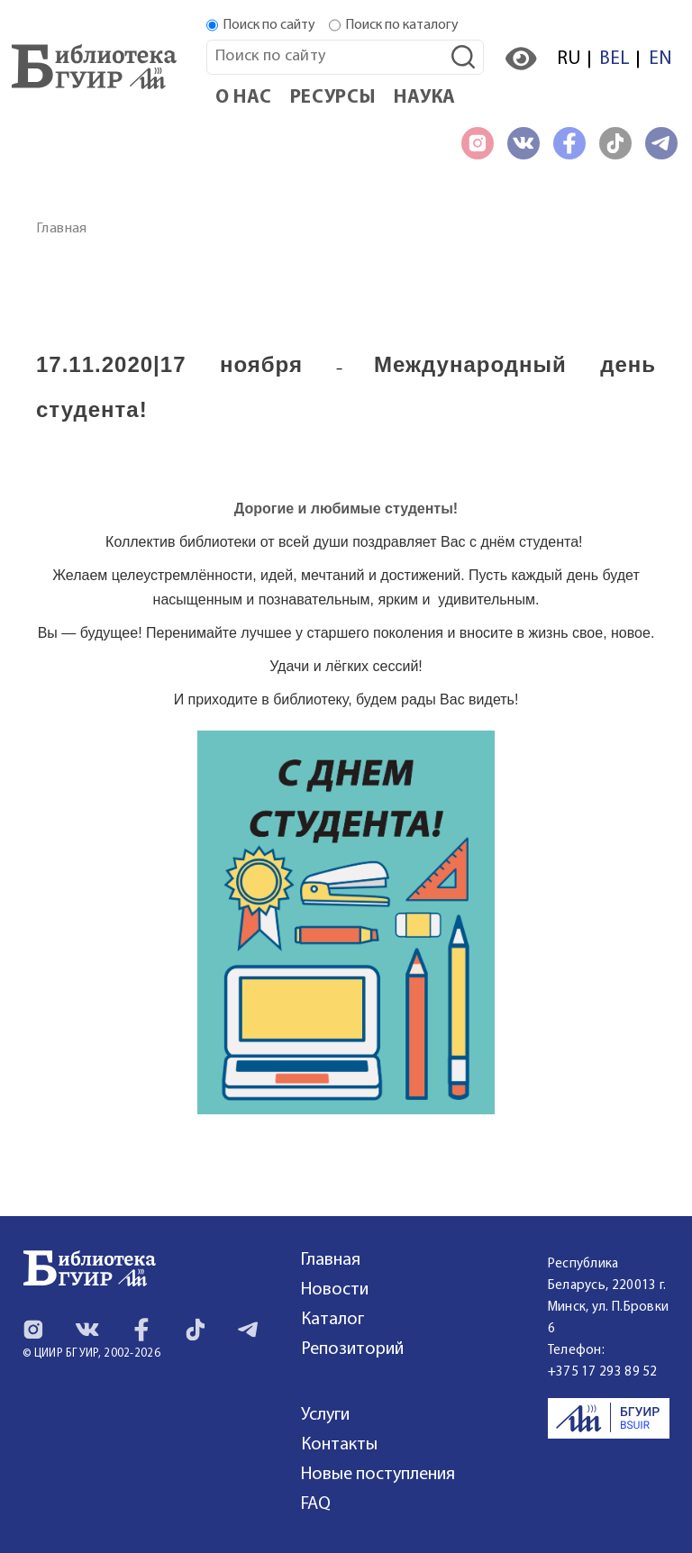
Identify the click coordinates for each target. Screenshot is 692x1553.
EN (660, 59)
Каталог (332, 1320)
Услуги (325, 1415)
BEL (614, 59)
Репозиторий (352, 1349)
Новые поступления (378, 1475)
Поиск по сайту (269, 25)
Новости (335, 1290)
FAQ (316, 1504)
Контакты (339, 1445)
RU (568, 59)
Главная (61, 229)
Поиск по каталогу (402, 25)
